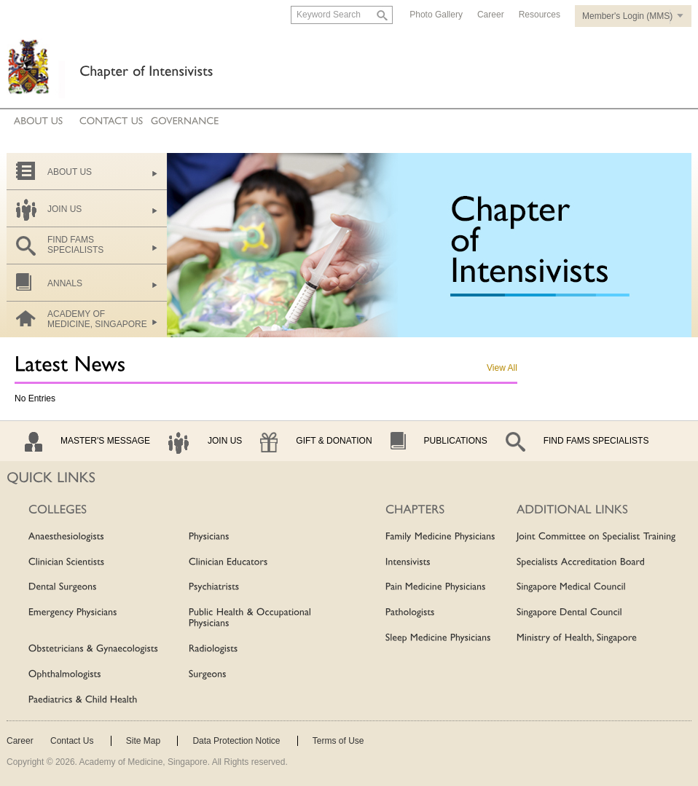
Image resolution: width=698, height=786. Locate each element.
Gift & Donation (334, 441)
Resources (539, 14)
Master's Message (105, 441)
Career (490, 14)
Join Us (225, 441)
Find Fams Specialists (596, 441)
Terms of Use (338, 741)
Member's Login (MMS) (627, 16)
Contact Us (71, 741)
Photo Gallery (436, 14)
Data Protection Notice (236, 741)
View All (502, 368)
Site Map (143, 741)
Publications (455, 441)
